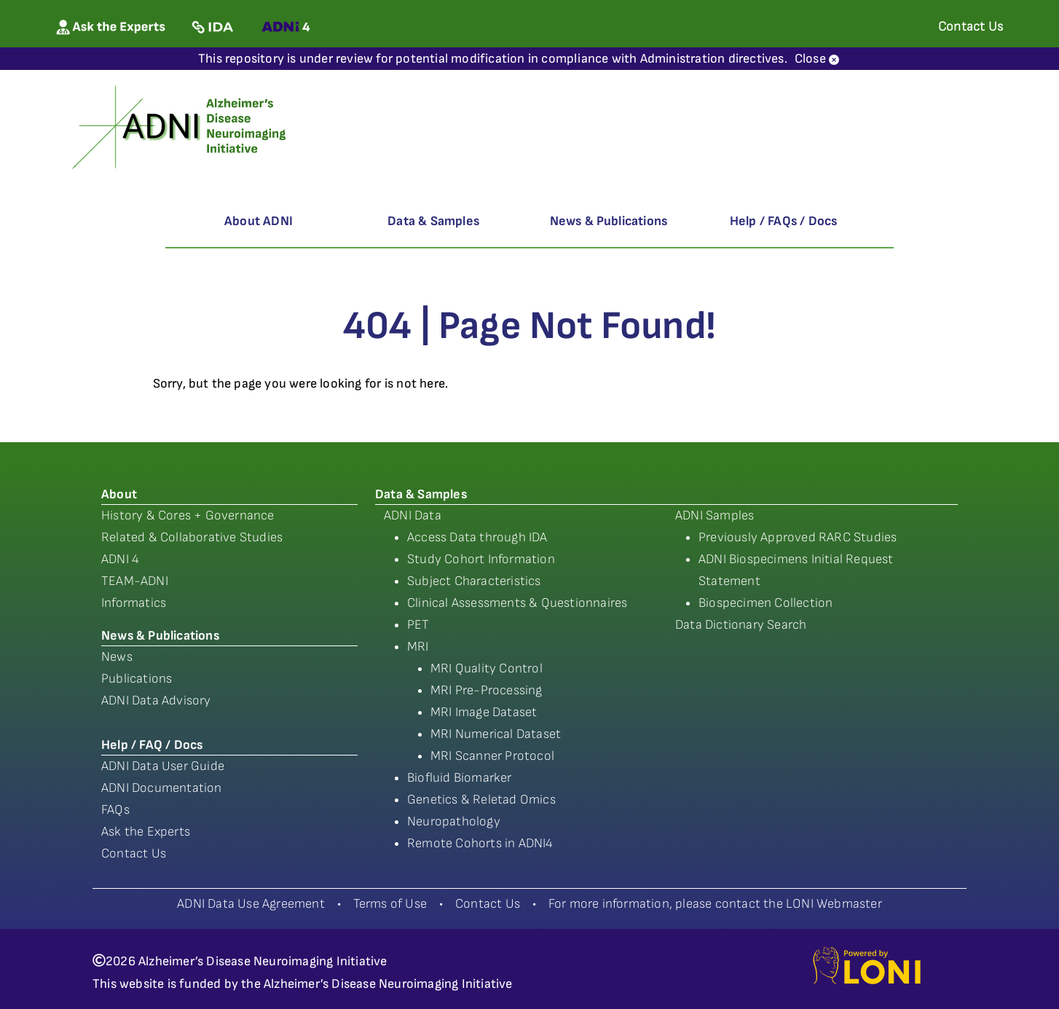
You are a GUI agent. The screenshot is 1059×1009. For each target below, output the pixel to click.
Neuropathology (453, 821)
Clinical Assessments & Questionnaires (517, 602)
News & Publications (609, 221)
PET (418, 624)
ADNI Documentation (161, 788)
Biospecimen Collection (765, 602)
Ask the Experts (145, 831)
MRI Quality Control (486, 668)
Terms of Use (390, 903)
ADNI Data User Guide (162, 766)
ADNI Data (412, 515)
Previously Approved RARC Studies (797, 537)
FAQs (115, 809)
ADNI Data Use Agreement (251, 903)
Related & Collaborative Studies (192, 537)
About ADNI (258, 221)
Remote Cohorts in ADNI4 (480, 843)
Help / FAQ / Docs (151, 745)
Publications (136, 678)
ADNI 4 (120, 559)
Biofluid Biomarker (459, 777)
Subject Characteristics (474, 581)
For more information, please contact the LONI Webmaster (715, 903)
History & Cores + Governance (188, 515)
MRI (418, 646)
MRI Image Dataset (483, 712)
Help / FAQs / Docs (784, 221)
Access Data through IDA (477, 537)
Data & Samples (433, 221)
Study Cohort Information (481, 559)
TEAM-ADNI (134, 581)
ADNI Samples (714, 515)
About (119, 494)
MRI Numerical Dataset (495, 734)
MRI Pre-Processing (486, 690)
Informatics (133, 602)
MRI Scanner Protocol (492, 755)
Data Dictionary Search (740, 624)
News (117, 656)
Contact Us (133, 853)
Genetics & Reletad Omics (481, 799)
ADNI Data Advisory (156, 700)
